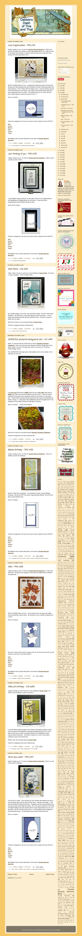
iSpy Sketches (68, 711)
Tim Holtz (67, 882)
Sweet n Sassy (30, 558)
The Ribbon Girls (62, 874)
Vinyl (65, 905)
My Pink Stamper (67, 757)
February (63, 145)
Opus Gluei (71, 765)
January (63, 147)
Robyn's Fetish (61, 797)
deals (71, 631)
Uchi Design (71, 899)
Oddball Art (65, 763)
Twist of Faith (68, 897)
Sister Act (71, 814)
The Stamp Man (68, 876)
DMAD (59, 651)
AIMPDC (67, 502)
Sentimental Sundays (65, 805)
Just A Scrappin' (67, 716)
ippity (70, 710)
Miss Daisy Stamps (62, 750)
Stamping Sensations (66, 828)
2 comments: (27, 143)
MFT (18, 558)
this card (13, 392)
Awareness (60, 522)
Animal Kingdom (61, 513)
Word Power (71, 918)
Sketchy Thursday (70, 815)
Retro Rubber (69, 796)
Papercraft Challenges (66, 775)
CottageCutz (71, 576)
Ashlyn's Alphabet (62, 518)
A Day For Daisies (63, 494)
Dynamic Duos (69, 659)
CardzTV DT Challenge (64, 545)
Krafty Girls (60, 724)
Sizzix (61, 815)
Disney (71, 648)
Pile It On (65, 783)
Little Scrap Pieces (67, 731)
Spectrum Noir (61, 820)
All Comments (63, 72)
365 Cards (71, 486)
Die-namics (67, 641)
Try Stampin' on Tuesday (63, 887)
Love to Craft (61, 732)
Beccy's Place (63, 526)
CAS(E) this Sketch (62, 548)
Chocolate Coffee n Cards (65, 554)
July (62, 134)
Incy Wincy (61, 706)
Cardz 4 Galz (43, 273)
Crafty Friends (67, 594)
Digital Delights (70, 646)
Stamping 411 (71, 827)
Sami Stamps (71, 797)
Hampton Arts (61, 690)
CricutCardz (61, 617)
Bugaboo (68, 535)
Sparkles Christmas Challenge (41, 432)
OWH (64, 768)
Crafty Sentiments (68, 599)
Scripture (63, 802)
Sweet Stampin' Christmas (65, 846)
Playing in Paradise (64, 786)
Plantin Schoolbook (67, 784)
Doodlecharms (61, 654)
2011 (61, 175)
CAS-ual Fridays (67, 546)
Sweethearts (69, 848)
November (64, 96)
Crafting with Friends (63, 589)
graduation (60, 687)
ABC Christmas (64, 497)
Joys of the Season (69, 715)
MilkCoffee (66, 747)
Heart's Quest (69, 693)
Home (31, 874)
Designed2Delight (61, 638)
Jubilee (60, 716)
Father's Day (61, 669)
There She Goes (66, 879)
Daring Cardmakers (62, 630)
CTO (67, 620)
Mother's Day (67, 752)
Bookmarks (65, 533)
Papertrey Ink (67, 778)
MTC (59, 753)
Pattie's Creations (70, 779)
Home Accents (68, 698)
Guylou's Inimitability (68, 688)
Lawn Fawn (60, 726)
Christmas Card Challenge (66, 559)
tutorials (59, 897)
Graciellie (69, 685)
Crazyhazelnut (62, 609)
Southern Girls (69, 817)
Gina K (66, 684)
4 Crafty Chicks (63, 487)
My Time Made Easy (70, 758)
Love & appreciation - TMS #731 (21, 45)
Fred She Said (23, 331)
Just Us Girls (60, 719)
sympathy (60, 850)
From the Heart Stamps (66, 677)
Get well (72, 680)
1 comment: (28, 439)
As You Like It (69, 517)
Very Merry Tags (64, 903)
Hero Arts (66, 695)
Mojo (59, 752)
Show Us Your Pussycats (66, 810)
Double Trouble (61, 656)
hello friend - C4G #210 (18, 269)
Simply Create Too (62, 814)
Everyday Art (71, 662)
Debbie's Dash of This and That (64, 60)
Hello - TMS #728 (15, 566)
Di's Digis (69, 638)
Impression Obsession (69, 705)
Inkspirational (69, 706)
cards (72, 540)
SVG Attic (65, 838)
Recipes (71, 794)
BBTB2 (65, 523)
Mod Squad (70, 750)
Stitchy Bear (69, 832)
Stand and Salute (69, 830)
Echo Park (68, 661)
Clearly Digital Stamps (67, 570)
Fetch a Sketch (63, 670)
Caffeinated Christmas (69, 536)
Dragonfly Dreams (70, 656)
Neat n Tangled (19, 869)
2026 (61, 85)
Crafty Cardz (60, 592)
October (63, 99)
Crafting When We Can (65, 588)
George (65, 680)
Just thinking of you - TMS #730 (22, 153)
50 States (71, 487)
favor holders (71, 669)
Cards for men (66, 541)
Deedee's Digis (68, 635)
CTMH (61, 620)
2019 (61, 157)
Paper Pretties (70, 773)
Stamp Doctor (66, 825)
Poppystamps (61, 791)
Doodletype (69, 654)
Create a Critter (70, 609)
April (62, 140)
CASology (67, 549)
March (62, 143)
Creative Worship (70, 614)
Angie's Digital (62, 512)
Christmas (62, 557)
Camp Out (62, 538)
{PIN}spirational (70, 483)
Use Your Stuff (62, 900)
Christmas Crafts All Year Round (66, 563)
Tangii (10, 133)
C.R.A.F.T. (60, 536)
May (62, 138)
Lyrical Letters (63, 734)
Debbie (68, 181)
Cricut (61, 615)
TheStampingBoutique (63, 881)
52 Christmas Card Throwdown (66, 489)
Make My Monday (62, 737)
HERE (26, 392)
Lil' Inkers (66, 727)
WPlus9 (61, 920)
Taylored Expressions (62, 851)
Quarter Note (71, 791)
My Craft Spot (66, 755)
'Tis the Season (62, 481)
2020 (61, 155)
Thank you (67, 856)
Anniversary (71, 513)
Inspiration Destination (63, 708)
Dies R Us (66, 643)
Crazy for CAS (71, 607)
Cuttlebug (63, 627)
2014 (61, 168)
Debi (9, 124)
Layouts (67, 726)
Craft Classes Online (64, 578)
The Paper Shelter (63, 869)
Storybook (67, 833)
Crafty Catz (67, 592)
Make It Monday (68, 736)
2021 (61, 152)
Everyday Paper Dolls (64, 664)
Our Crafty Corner (63, 766)
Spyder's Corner (63, 822)
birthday (14, 558)
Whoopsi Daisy (70, 913)
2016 (61, 164)
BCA (71, 523)
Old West (72, 763)
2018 (61, 159)
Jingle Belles (66, 713)
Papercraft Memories (62, 776)
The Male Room (70, 864)
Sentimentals (61, 807)
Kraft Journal (70, 721)
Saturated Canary (66, 799)
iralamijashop (60, 711)
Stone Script (60, 833)
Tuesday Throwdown (64, 895)
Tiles (62, 882)
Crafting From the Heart (64, 586)
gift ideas (60, 684)
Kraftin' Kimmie (61, 723)
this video (41, 392)
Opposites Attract (63, 765)
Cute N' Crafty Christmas (64, 625)
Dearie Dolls (61, 633)
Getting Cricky (63, 682)
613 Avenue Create (65, 491)
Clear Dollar (63, 568)
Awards (70, 520)
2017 (61, 161)
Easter (59, 661)
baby (66, 522)
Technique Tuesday (64, 855)
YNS (66, 920)
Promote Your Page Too (62, 63)
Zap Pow (59, 923)
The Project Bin (67, 872)
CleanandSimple (70, 566)
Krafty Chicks (70, 723)
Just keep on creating (68, 718)
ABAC (72, 496)
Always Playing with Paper (68, 510)
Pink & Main (15, 441)
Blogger (58, 930)
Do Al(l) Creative (68, 651)
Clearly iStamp (61, 571)
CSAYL (72, 618)
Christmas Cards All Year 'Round (66, 562)
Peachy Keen (66, 781)
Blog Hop (68, 531)
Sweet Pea (69, 840)
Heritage (60, 695)
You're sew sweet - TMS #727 (20, 757)
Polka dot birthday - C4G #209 (21, 686)
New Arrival (67, 762)
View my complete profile (64, 195)
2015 (61, 166)
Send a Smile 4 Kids (69, 804)
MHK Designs (61, 745)
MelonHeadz (66, 740)
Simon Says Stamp (64, 812)
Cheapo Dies (68, 553)
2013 (61, 170)
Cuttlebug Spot (68, 628)
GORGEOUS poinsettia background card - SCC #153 (30, 339)
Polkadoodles (61, 788)
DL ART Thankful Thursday (65, 649)
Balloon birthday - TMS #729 (20, 449)
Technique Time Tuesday (68, 853)
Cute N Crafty (69, 623)
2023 (61, 92)
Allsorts (70, 504)
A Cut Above (70, 492)
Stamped (64, 827)
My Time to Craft (63, 760)
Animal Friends (70, 512)
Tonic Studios (34, 748)
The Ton (72, 877)
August (63, 131)
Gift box (71, 682)
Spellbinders (32, 441)
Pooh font (68, 789)
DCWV (66, 631)
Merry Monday (62, 744)
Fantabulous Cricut (64, 667)
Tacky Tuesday (69, 850)
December (64, 94)
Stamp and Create (62, 824)
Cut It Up (64, 622)
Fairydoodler (68, 666)
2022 (61, 150)
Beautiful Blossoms (70, 525)
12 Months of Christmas (66, 484)
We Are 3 (69, 908)
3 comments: (27, 556)
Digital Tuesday (64, 648)
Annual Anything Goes (66, 515)
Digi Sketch (66, 644)
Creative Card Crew (64, 610)
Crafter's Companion (63, 583)
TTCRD (72, 887)
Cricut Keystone (68, 615)
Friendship (71, 675)
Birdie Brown (69, 528)
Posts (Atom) (18, 877)
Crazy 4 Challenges (62, 607)
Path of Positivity (61, 779)
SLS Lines (61, 817)
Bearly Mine (61, 525)
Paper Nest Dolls (68, 770)
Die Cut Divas (61, 640)
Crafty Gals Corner (63, 596)
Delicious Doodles (63, 636)
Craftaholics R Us (68, 581)
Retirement (60, 796)
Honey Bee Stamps (63, 700)
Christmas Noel (61, 565)
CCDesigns (65, 551)
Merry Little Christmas (67, 742)
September (64, 129)
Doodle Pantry (63, 653)
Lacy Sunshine (69, 724)
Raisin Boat (63, 793)
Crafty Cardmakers (67, 591)
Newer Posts (12, 874)
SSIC (70, 822)
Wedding (60, 910)
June (62, 136)
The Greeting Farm (62, 861)
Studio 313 (64, 835)
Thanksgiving (61, 858)
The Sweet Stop (62, 877)
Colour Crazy (64, 573)
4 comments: (27, 258)
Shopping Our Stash (69, 809)
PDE (60, 781)
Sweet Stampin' (68, 845)
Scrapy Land (70, 801)
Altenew (69, 507)
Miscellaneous (69, 749)
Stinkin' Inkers (61, 832)
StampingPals (60, 830)
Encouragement (16, 145)
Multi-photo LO (67, 753)
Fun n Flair (63, 679)
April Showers (61, 517)
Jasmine (59, 713)
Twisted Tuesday (62, 899)
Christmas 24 (61, 558)
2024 (61, 90)
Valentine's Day (70, 902)
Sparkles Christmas (24, 441)
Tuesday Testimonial (67, 894)
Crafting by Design (69, 584)
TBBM (69, 851)
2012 (61, 173)
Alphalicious (60, 507)
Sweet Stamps (61, 848)
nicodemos (46, 930)
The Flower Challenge (68, 859)
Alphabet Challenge (64, 505)
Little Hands (65, 729)
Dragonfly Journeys (64, 657)
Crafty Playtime (66, 597)
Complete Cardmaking (68, 575)
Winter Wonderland (65, 915)
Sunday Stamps (65, 836)
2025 (61, 88)
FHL (67, 672)
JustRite (14, 678)
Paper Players (62, 771)
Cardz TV (72, 543)
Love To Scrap (70, 732)
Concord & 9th (61, 576)
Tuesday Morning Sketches (28, 145)
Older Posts (50, 874)
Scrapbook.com (61, 801)
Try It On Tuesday (69, 885)
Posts (61, 69)
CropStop (66, 618)
